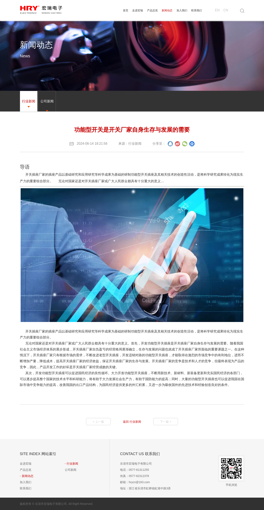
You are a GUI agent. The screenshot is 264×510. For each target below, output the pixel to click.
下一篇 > (165, 421)
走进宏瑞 (137, 10)
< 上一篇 (98, 421)
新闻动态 (167, 10)
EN (217, 10)
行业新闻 (72, 463)
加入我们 (182, 10)
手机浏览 (231, 471)
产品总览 (152, 10)
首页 (125, 10)
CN (225, 10)
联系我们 (196, 10)
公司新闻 (70, 469)
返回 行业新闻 (132, 421)
